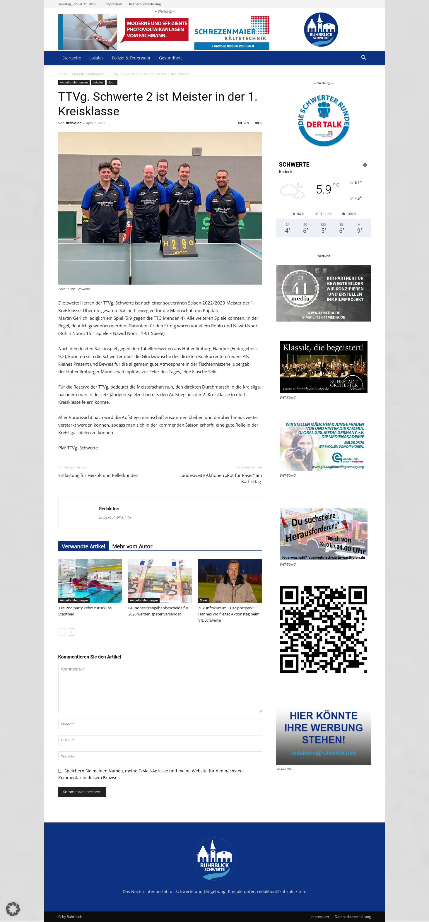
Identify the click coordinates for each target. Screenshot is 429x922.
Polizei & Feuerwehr (131, 58)
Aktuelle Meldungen (88, 73)
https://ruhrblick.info (115, 517)
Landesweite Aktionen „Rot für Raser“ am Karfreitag (221, 478)
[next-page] (71, 632)
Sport (112, 82)
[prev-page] (62, 632)
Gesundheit (170, 58)
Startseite (71, 58)
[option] (323, 121)
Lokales (96, 58)
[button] (364, 58)
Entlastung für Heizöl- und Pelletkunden (98, 475)
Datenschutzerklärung (144, 4)
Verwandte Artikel (83, 546)
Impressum (113, 4)
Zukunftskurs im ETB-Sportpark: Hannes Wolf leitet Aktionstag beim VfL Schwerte (228, 614)
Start (62, 73)
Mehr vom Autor (132, 546)
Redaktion (73, 123)
